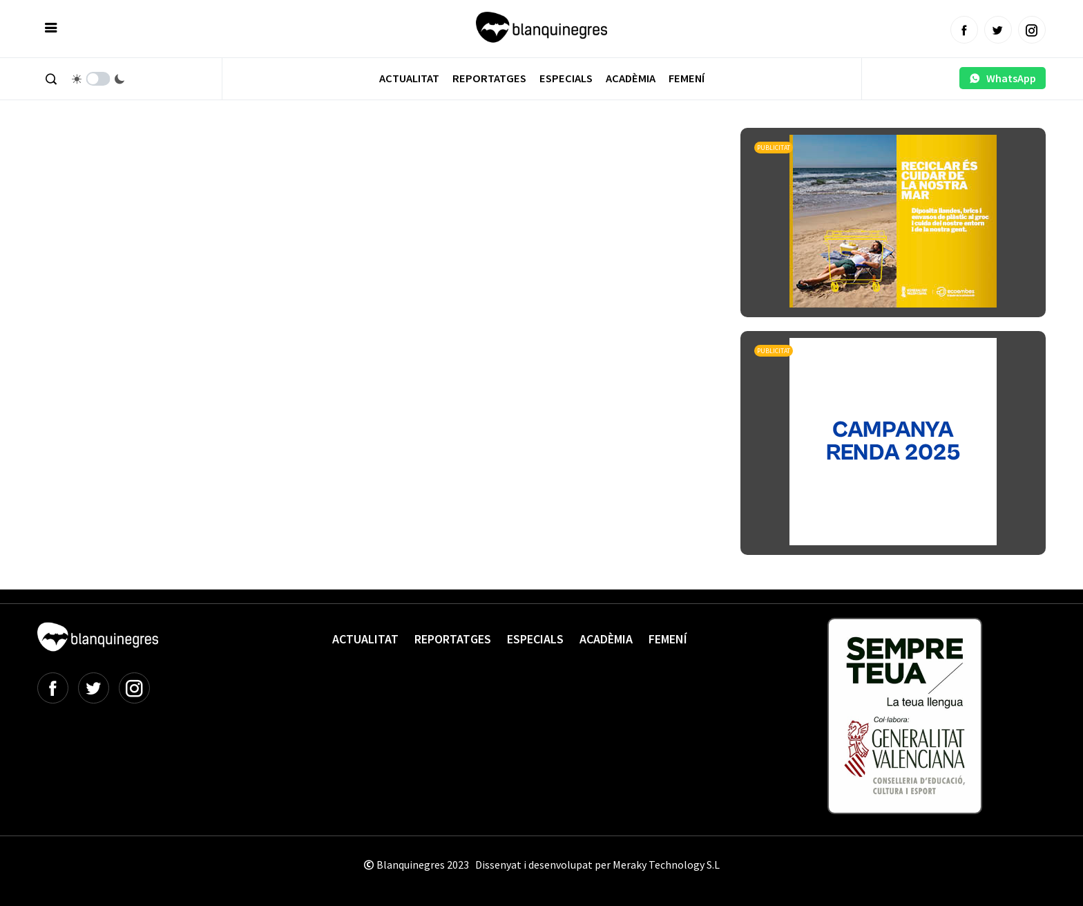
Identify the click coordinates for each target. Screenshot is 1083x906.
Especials (566, 78)
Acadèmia (630, 78)
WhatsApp (1002, 78)
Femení (687, 78)
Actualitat (409, 78)
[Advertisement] (288, 166)
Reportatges (489, 78)
